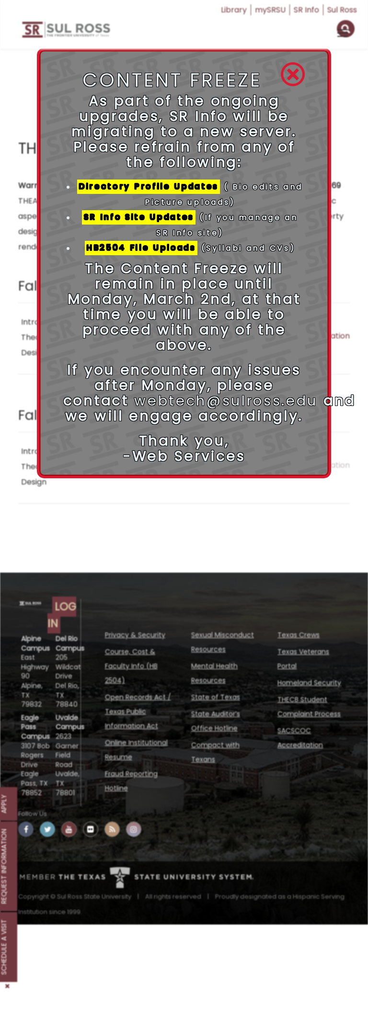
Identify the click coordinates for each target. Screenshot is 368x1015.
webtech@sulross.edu (226, 400)
